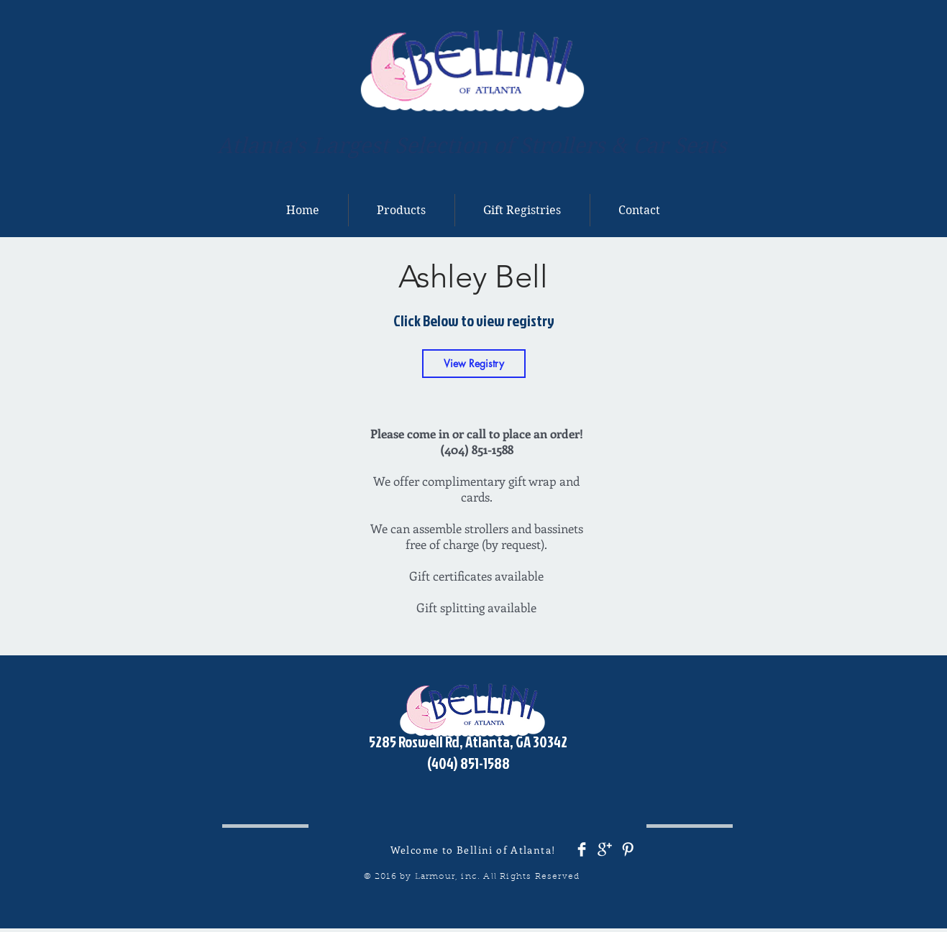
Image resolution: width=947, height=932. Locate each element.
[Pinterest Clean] (628, 849)
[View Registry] (474, 363)
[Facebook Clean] (582, 849)
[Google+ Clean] (605, 849)
